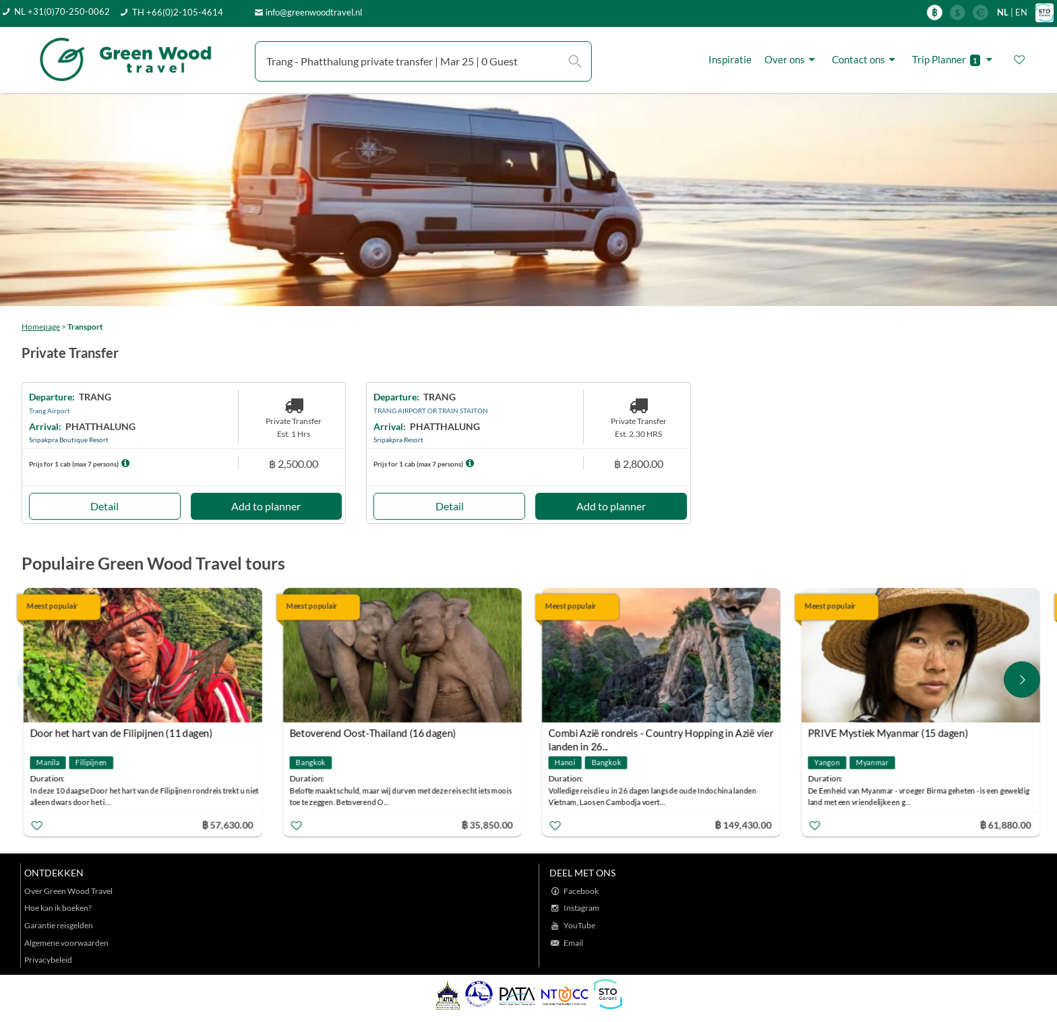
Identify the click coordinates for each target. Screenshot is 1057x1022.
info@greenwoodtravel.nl (314, 12)
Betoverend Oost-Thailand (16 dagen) (372, 733)
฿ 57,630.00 (227, 825)
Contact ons (865, 59)
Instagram (581, 908)
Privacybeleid (48, 960)
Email (573, 943)
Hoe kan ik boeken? (58, 908)
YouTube (579, 925)
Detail (104, 506)
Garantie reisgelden (58, 925)
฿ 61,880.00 (1005, 825)
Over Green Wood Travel (68, 891)
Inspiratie (730, 59)
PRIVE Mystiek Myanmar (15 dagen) (888, 733)
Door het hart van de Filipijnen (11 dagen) (121, 733)
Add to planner (266, 506)
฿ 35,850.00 (486, 825)
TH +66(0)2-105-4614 (177, 12)
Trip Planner (954, 59)
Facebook (581, 891)
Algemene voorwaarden (66, 943)
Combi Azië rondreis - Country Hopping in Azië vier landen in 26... (661, 734)
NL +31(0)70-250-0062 (62, 11)
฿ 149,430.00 (743, 825)
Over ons (791, 59)
